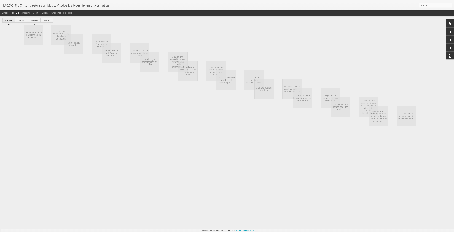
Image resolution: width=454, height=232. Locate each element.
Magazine (25, 13)
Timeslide (67, 13)
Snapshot (56, 13)
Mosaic (35, 13)
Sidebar (45, 13)
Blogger (239, 230)
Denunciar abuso (249, 230)
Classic (5, 13)
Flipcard (15, 13)
